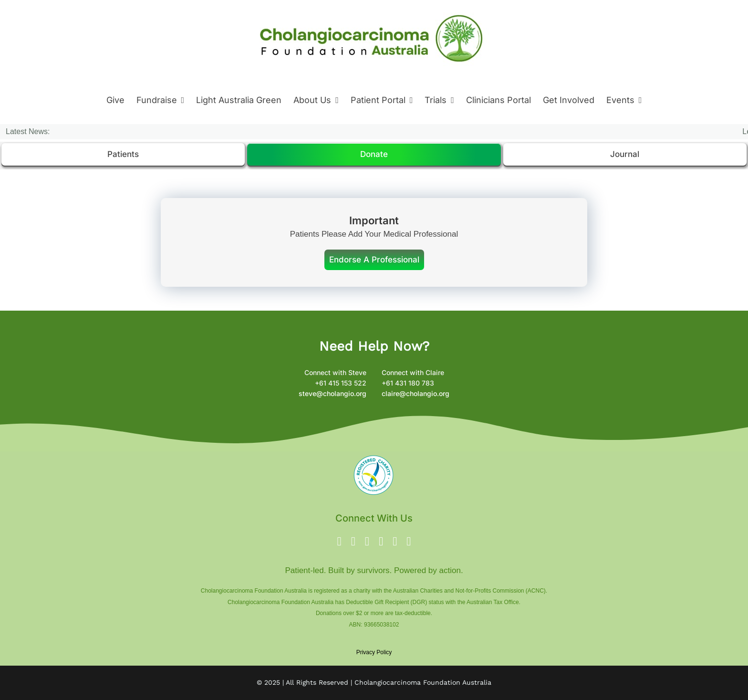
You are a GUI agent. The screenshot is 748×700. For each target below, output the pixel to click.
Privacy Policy (374, 652)
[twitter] (353, 541)
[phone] (408, 541)
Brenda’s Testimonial (192, 131)
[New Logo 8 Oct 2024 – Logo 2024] (371, 8)
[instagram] (367, 541)
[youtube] (381, 541)
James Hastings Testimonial (298, 131)
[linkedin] (395, 541)
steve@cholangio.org (332, 393)
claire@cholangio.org (415, 393)
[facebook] (339, 541)
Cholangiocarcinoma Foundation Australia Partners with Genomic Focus (491, 131)
